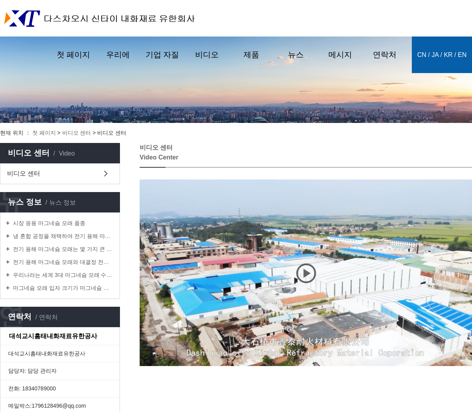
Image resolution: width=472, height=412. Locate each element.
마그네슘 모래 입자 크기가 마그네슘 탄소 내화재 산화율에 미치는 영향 (62, 288)
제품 (251, 54)
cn (421, 54)
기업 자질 (162, 54)
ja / (436, 54)
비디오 (207, 54)
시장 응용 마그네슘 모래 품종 (48, 223)
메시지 (340, 54)
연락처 (384, 54)
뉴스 (296, 54)
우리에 (118, 54)
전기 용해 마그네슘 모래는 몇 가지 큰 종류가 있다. (62, 249)
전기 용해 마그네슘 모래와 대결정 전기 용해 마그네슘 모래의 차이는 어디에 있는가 (62, 262)
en (462, 54)
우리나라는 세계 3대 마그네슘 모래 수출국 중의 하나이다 (62, 275)
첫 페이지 (73, 54)
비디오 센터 (76, 133)
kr (448, 54)
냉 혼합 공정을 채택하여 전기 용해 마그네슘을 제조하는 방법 (62, 236)
